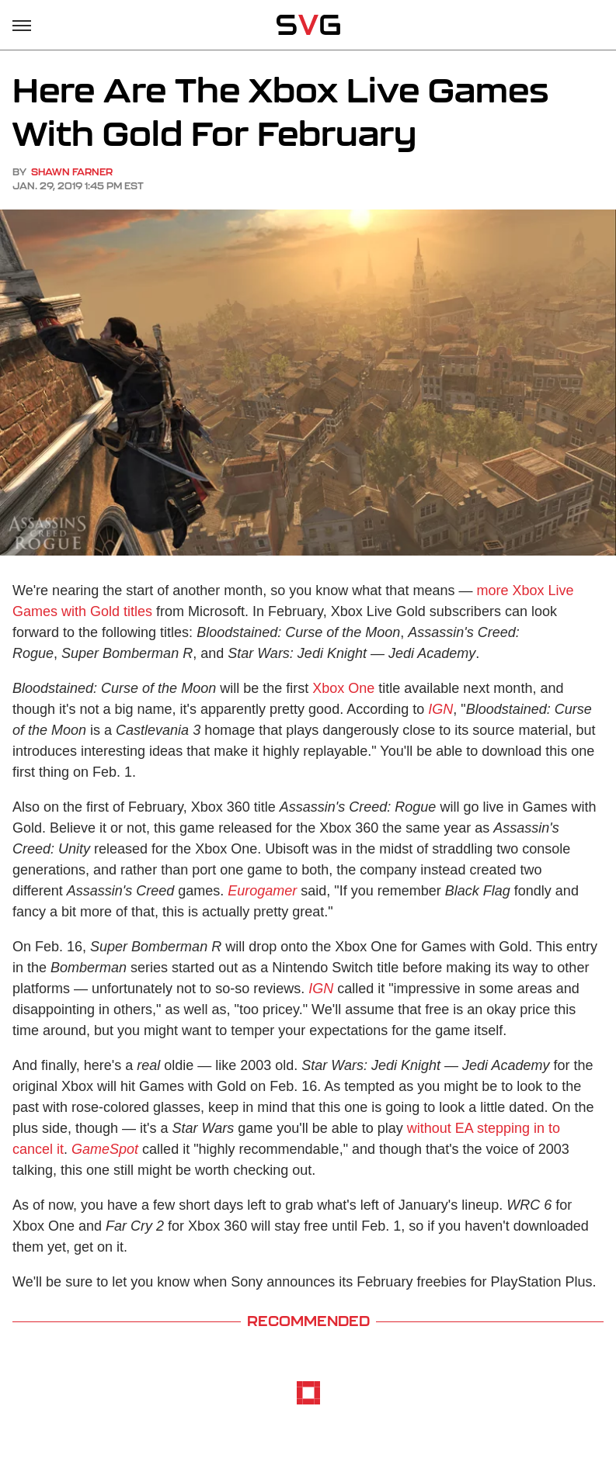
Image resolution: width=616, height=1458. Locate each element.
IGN (440, 709)
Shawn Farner (72, 172)
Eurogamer (262, 891)
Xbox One (343, 688)
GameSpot (104, 1149)
